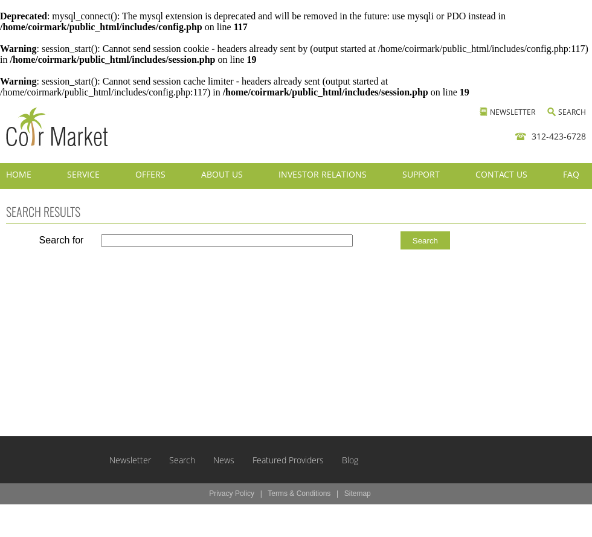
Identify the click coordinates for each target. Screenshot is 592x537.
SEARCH (572, 112)
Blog (350, 460)
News (223, 460)
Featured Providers (288, 460)
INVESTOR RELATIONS (322, 174)
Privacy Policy (231, 493)
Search (182, 460)
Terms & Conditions (299, 493)
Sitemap (357, 493)
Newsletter (130, 460)
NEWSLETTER (512, 112)
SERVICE (83, 174)
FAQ (571, 174)
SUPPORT (421, 174)
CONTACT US (501, 174)
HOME (18, 174)
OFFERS (150, 174)
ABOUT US (222, 174)
